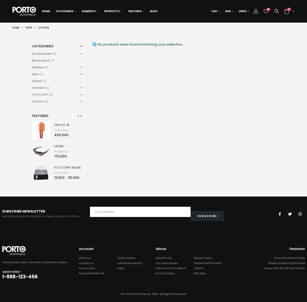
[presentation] (78, 116)
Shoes (37, 81)
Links (243, 11)
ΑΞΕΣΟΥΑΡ (40, 94)
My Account (87, 268)
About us (85, 258)
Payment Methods (91, 273)
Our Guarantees (167, 263)
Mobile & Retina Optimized (286, 263)
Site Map (200, 273)
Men (35, 74)
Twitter (290, 214)
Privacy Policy (165, 273)
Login (121, 268)
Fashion (38, 67)
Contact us (86, 263)
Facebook (279, 214)
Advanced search (129, 263)
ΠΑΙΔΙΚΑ (38, 101)
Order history (126, 258)
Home (46, 11)
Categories (64, 11)
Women (38, 88)
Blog (154, 11)
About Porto (164, 258)
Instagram (300, 214)
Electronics (40, 60)
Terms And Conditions (171, 268)
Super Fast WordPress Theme (284, 268)
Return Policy (203, 258)
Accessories (41, 54)
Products (112, 11)
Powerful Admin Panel (290, 258)
